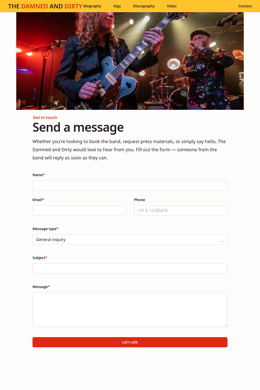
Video (171, 6)
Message (41, 286)
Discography (144, 6)
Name (38, 174)
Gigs (117, 6)
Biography (92, 6)
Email (38, 199)
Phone (139, 199)
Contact (245, 6)
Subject (39, 257)
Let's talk (130, 342)
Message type (45, 228)
